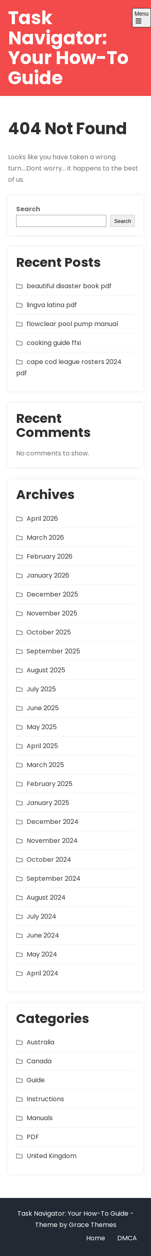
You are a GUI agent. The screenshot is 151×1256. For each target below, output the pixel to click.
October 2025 (49, 632)
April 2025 (42, 746)
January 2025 (48, 802)
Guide (36, 1080)
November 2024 (52, 840)
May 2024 (42, 954)
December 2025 (52, 594)
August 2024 (46, 897)
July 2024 (41, 916)
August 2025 (46, 670)
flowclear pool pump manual (72, 324)
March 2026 (45, 537)
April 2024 (42, 973)
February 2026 (49, 556)
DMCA (127, 1238)
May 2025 (42, 727)
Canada (39, 1061)
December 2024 (53, 821)
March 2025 (45, 764)
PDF (33, 1137)
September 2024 (54, 878)
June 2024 (43, 935)
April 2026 (42, 518)
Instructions (45, 1099)
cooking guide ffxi (54, 342)
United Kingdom (52, 1155)
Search (28, 209)
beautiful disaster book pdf (69, 286)
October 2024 (49, 859)
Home (95, 1238)
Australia (40, 1042)
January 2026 (48, 575)
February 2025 (49, 783)
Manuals (40, 1118)
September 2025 (53, 651)
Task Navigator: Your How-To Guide (68, 48)
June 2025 (43, 708)
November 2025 (52, 613)
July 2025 (41, 689)
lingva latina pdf (52, 305)
